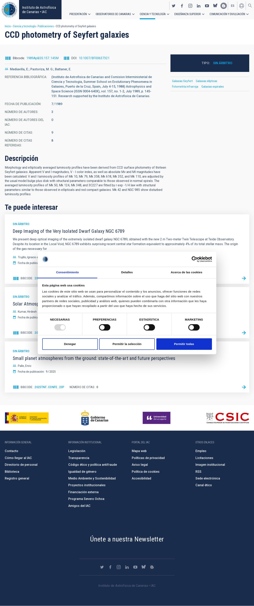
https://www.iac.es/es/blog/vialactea (223, 5)
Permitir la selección (127, 344)
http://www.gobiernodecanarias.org (95, 418)
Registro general (17, 478)
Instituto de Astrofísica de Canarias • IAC (39, 9)
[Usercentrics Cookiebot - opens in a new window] (194, 259)
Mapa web (139, 451)
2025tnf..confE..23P (49, 387)
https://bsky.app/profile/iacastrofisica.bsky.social (215, 5)
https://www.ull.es (157, 418)
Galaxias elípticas (206, 81)
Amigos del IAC (79, 506)
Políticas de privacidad (148, 458)
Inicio (8, 26)
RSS (198, 472)
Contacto (11, 451)
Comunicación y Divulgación (227, 13)
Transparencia (78, 458)
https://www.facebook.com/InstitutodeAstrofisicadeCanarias (182, 5)
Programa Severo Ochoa (86, 499)
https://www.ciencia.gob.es (27, 418)
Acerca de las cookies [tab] (186, 272)
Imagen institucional (210, 465)
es (232, 5)
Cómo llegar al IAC (18, 458)
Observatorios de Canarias (113, 13)
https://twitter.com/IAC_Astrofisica (173, 5)
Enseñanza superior (187, 13)
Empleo (200, 451)
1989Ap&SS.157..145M (42, 58)
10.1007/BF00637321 (94, 58)
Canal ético (203, 485)
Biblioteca (12, 472)
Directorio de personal (21, 465)
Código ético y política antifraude (92, 465)
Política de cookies (146, 472)
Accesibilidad (141, 478)
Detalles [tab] (127, 272)
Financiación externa (83, 492)
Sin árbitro (222, 63)
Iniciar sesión (241, 5)
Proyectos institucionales (87, 485)
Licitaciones (204, 458)
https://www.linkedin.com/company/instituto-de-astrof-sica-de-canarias (198, 5)
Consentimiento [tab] (67, 272)
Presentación (78, 13)
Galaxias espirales (212, 86)
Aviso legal (140, 465)
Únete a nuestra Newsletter (127, 539)
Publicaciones (46, 26)
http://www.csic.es (227, 417)
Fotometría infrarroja (185, 86)
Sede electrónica (207, 478)
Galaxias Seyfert (182, 81)
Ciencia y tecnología (153, 13)
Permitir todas (184, 344)
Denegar (70, 344)
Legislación (76, 451)
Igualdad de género (82, 472)
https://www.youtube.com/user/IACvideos (207, 5)
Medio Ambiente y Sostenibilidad (92, 478)
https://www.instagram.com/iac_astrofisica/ (190, 5)
